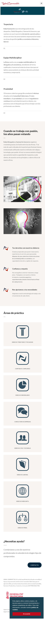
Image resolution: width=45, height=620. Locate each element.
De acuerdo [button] (26, 614)
